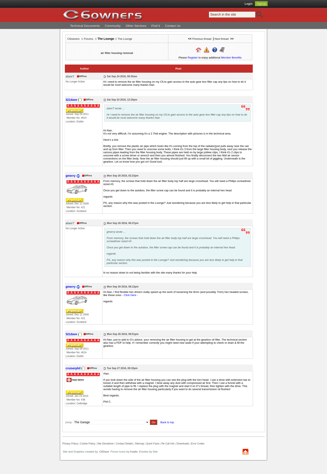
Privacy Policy (70, 443)
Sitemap (139, 443)
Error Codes (198, 443)
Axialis (134, 451)
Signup (261, 3)
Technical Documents (85, 25)
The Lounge (125, 38)
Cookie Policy (87, 443)
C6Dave (103, 451)
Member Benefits (231, 57)
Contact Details (124, 443)
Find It (155, 25)
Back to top (167, 422)
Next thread (222, 38)
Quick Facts (153, 443)
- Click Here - (130, 295)
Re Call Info (168, 443)
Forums (88, 38)
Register (193, 57)
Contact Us (172, 25)
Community (113, 25)
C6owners (73, 38)
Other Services (136, 25)
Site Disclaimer (105, 443)
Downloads (182, 443)
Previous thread (201, 38)
